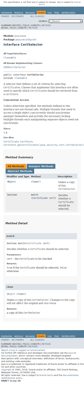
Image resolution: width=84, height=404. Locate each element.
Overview (6, 13)
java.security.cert (25, 39)
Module (18, 13)
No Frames (18, 16)
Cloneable (9, 57)
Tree (56, 13)
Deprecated (68, 13)
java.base (20, 35)
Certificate (40, 198)
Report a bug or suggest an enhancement (23, 350)
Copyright (6, 369)
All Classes (37, 16)
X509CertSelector (14, 67)
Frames (5, 16)
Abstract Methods (20, 171)
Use (50, 13)
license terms (46, 375)
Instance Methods (41, 166)
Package (30, 13)
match (34, 194)
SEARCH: (43, 21)
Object (11, 181)
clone (34, 181)
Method (46, 25)
